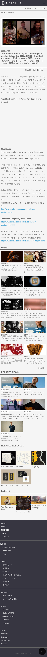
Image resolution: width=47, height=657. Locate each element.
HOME (3, 13)
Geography (35, 467)
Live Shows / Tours (9, 547)
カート (41, 8)
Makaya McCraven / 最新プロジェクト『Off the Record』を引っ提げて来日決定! (12, 315)
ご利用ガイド (7, 565)
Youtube (4, 644)
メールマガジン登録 (10, 599)
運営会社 (6, 582)
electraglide (7, 551)
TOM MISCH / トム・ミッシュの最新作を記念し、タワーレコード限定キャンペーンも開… (34, 338)
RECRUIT (6, 623)
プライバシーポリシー (10, 578)
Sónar (5, 554)
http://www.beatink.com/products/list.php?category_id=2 (23, 241)
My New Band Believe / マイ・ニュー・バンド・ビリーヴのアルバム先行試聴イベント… (34, 293)
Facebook (4, 634)
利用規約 (6, 585)
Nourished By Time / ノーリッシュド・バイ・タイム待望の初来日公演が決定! (12, 361)
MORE (40, 368)
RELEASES (5, 530)
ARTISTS (6, 533)
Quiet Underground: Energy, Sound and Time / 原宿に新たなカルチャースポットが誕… (34, 315)
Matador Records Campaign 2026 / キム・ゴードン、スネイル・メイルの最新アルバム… (34, 361)
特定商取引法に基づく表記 (12, 575)
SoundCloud (5, 640)
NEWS (10, 13)
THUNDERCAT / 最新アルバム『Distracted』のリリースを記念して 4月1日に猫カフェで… (11, 338)
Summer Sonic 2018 (23, 512)
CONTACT (4, 592)
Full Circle (19, 467)
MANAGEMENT (8, 616)
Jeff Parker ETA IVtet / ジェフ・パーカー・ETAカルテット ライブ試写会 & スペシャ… (12, 268)
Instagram (4, 637)
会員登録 (28, 8)
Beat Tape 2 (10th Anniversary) (26, 485)
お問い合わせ (7, 596)
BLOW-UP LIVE (8, 613)
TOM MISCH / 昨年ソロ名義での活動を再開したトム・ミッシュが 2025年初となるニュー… (33, 416)
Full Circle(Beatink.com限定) (10, 467)
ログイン (35, 8)
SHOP (3, 561)
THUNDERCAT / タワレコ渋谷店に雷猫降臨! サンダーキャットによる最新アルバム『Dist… (11, 293)
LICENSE (6, 620)
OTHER (4, 606)
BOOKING (6, 610)
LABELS (6, 537)
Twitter (3, 630)
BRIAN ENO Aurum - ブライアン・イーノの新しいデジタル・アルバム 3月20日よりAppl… (11, 416)
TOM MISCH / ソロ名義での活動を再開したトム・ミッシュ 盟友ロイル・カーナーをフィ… (11, 438)
